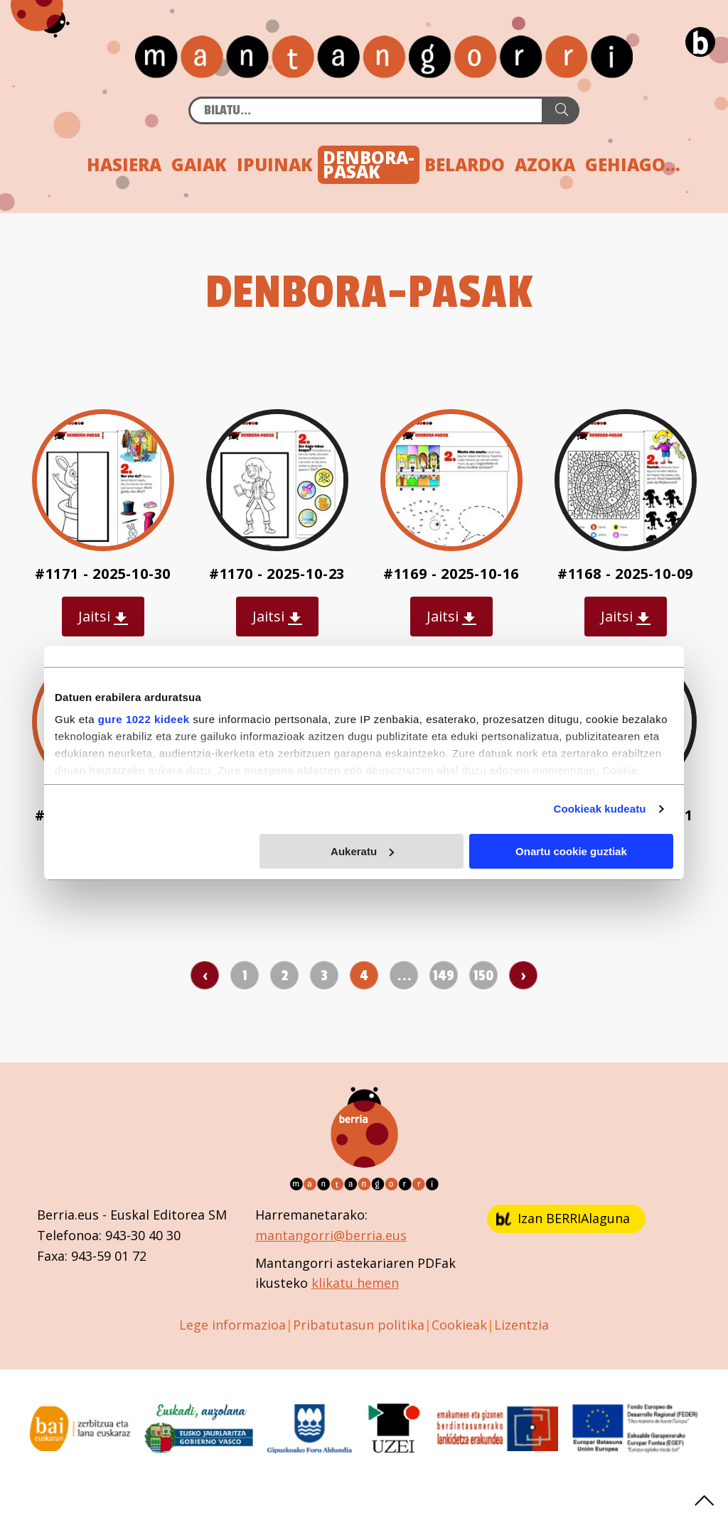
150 (483, 975)
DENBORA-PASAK (368, 164)
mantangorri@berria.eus (331, 1235)
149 (443, 975)
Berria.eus (68, 1214)
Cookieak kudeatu (600, 809)
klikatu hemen (355, 1282)
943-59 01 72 (108, 1255)
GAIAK (199, 164)
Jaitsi (103, 616)
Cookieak (459, 1324)
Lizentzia (521, 1324)
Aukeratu (362, 851)
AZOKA (545, 164)
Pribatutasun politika (358, 1324)
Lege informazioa (232, 1324)
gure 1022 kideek (144, 719)
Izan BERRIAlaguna (563, 1218)
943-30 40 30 (143, 1235)
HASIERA (124, 164)
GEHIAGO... (632, 164)
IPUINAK (275, 164)
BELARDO (464, 164)
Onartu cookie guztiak (571, 851)
